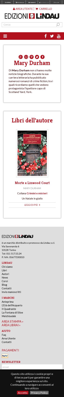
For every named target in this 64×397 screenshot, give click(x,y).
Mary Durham (32, 188)
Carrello (43, 8)
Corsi (5, 281)
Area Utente (9, 338)
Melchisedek (9, 316)
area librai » (11, 325)
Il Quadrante (9, 308)
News (5, 277)
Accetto (22, 392)
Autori (5, 273)
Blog (4, 284)
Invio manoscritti (11, 291)
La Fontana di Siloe (12, 312)
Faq (4, 334)
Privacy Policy (39, 392)
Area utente (23, 8)
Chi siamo (7, 266)
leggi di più (32, 205)
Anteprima (7, 301)
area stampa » (12, 321)
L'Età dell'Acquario (12, 305)
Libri (4, 270)
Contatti (6, 288)
